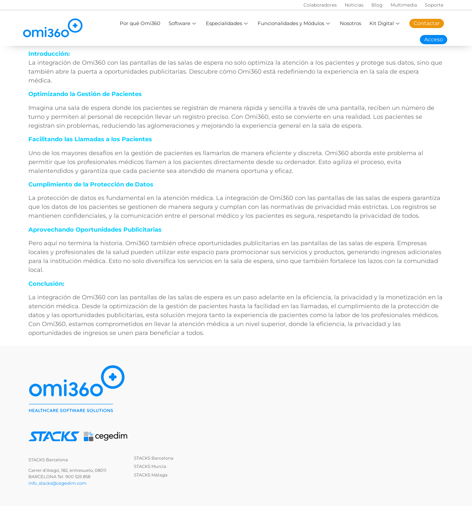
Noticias (354, 5)
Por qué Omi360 (140, 23)
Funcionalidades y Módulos (294, 23)
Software (183, 23)
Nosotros (350, 23)
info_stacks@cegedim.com (57, 483)
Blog (377, 5)
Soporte (434, 5)
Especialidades (227, 23)
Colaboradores (320, 5)
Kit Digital (385, 23)
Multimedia (404, 5)
